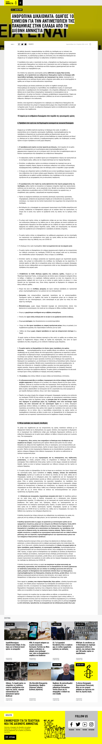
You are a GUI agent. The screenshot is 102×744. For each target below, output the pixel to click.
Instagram (91, 730)
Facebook (19, 44)
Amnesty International (11, 3)
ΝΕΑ (12, 10)
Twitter (22, 44)
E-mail (25, 44)
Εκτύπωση (90, 44)
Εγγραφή (10, 737)
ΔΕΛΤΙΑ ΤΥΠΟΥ (18, 10)
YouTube (84, 730)
